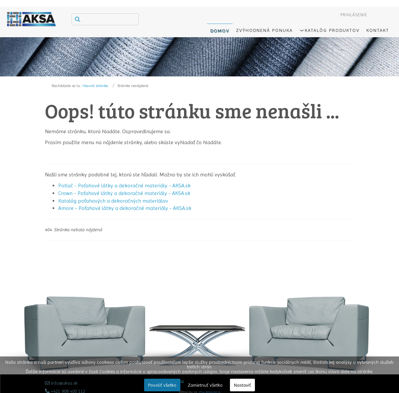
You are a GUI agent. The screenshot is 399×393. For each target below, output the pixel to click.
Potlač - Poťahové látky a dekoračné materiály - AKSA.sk (124, 185)
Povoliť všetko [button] (162, 385)
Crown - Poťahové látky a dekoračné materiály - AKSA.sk (124, 193)
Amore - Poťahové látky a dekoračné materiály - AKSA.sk (124, 208)
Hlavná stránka (95, 85)
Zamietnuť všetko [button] (205, 385)
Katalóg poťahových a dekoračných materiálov (113, 201)
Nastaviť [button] (242, 385)
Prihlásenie (353, 14)
